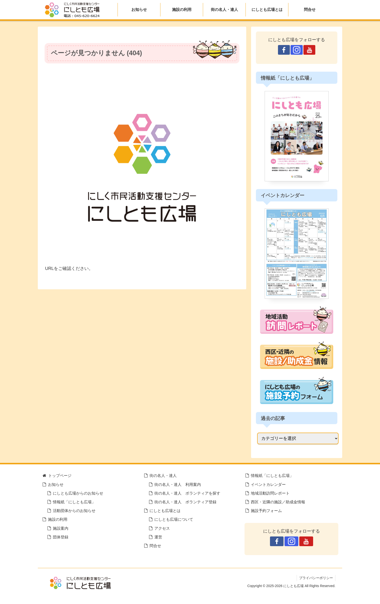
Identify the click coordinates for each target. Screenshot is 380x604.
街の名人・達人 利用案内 (177, 484)
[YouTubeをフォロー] (309, 50)
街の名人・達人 (163, 475)
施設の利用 (57, 519)
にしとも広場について (173, 519)
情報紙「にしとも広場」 (74, 502)
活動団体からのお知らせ (74, 510)
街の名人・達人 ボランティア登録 (185, 502)
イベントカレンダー (268, 484)
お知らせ (55, 484)
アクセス (162, 528)
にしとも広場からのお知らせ (78, 493)
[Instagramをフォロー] (296, 50)
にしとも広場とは (165, 510)
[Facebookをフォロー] (284, 50)
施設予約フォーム (266, 510)
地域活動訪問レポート (270, 493)
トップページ (59, 475)
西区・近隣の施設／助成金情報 (278, 502)
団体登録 (60, 537)
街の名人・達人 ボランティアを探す (187, 493)
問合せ (155, 545)
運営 (158, 537)
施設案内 (60, 528)
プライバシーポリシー (316, 578)
